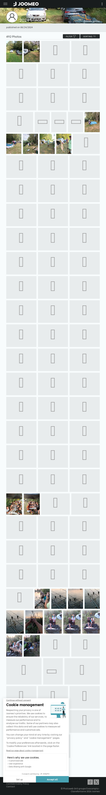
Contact (10, 786)
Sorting (90, 36)
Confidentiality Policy (17, 783)
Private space (92, 21)
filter (71, 36)
